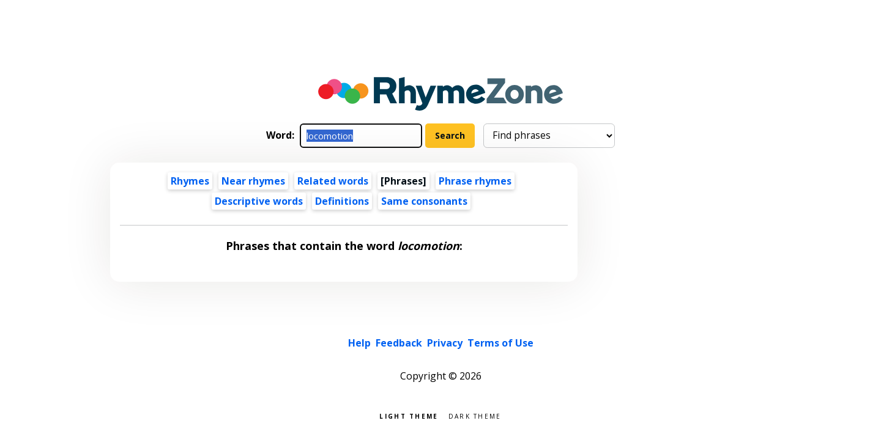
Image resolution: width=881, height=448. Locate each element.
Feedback (399, 343)
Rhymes (190, 181)
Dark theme (475, 415)
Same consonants (424, 201)
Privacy (445, 343)
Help (359, 343)
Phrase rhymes (475, 181)
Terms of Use (500, 343)
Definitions (342, 201)
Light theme (408, 415)
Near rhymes (253, 181)
